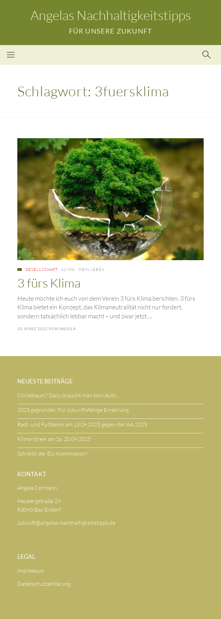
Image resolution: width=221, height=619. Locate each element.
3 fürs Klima (49, 282)
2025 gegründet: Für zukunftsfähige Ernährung (73, 409)
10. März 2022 (32, 328)
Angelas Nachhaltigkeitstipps (110, 15)
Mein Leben (91, 269)
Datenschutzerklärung (44, 583)
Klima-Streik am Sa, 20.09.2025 (54, 438)
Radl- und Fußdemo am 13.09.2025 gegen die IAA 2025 (82, 424)
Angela (67, 328)
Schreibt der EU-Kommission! (52, 453)
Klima (68, 269)
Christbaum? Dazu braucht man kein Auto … (69, 395)
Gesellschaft (41, 269)
